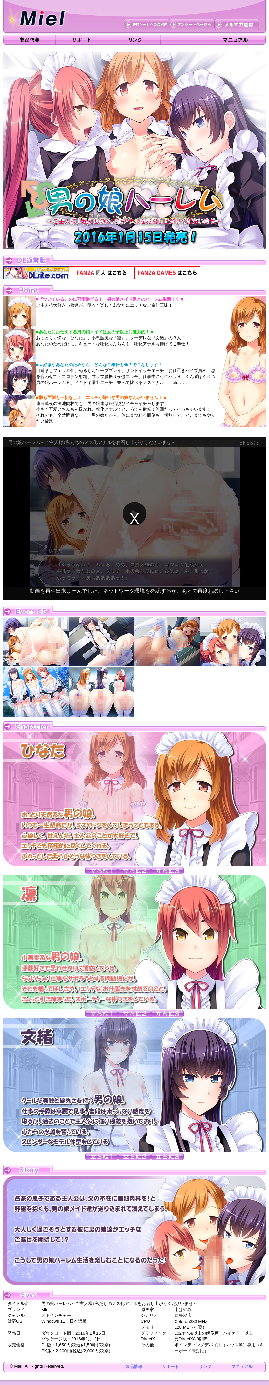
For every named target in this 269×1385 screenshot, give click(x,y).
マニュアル (242, 1366)
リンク (205, 1366)
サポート (170, 1366)
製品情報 (133, 1366)
